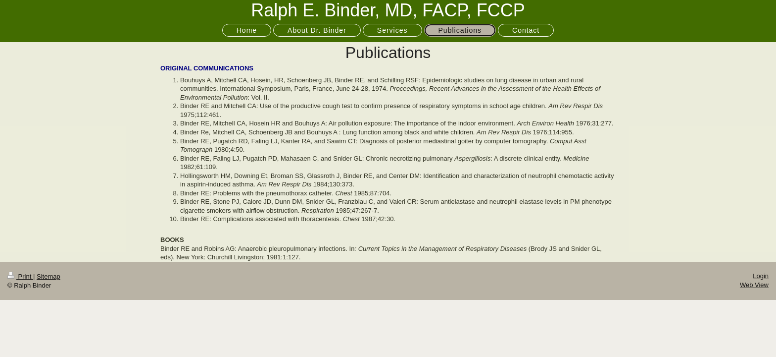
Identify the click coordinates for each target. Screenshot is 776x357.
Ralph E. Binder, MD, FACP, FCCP (388, 10)
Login (761, 276)
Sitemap (48, 276)
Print (20, 276)
